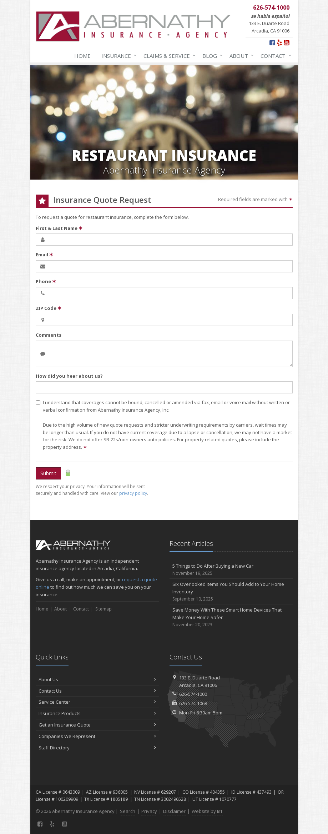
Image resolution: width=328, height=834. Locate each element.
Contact (274, 56)
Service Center (97, 702)
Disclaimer (174, 811)
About (240, 56)
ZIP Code (48, 308)
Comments (48, 335)
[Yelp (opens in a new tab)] (279, 42)
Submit (48, 473)
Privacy (149, 811)
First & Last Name (59, 228)
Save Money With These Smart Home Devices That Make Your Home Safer (231, 617)
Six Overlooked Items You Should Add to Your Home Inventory (231, 591)
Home (82, 55)
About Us (97, 679)
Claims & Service (168, 56)
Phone (46, 281)
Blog (211, 56)
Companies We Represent (97, 736)
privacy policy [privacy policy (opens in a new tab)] (133, 493)
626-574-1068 (193, 703)
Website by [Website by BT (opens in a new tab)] (207, 811)
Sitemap (103, 609)
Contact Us (97, 691)
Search (127, 811)
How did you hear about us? (69, 376)
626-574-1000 (193, 694)
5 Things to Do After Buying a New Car (231, 570)
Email (44, 254)
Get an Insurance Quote (97, 725)
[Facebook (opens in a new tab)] (272, 42)
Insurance (117, 56)
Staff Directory (97, 747)
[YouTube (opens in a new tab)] (286, 42)
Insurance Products (97, 713)
